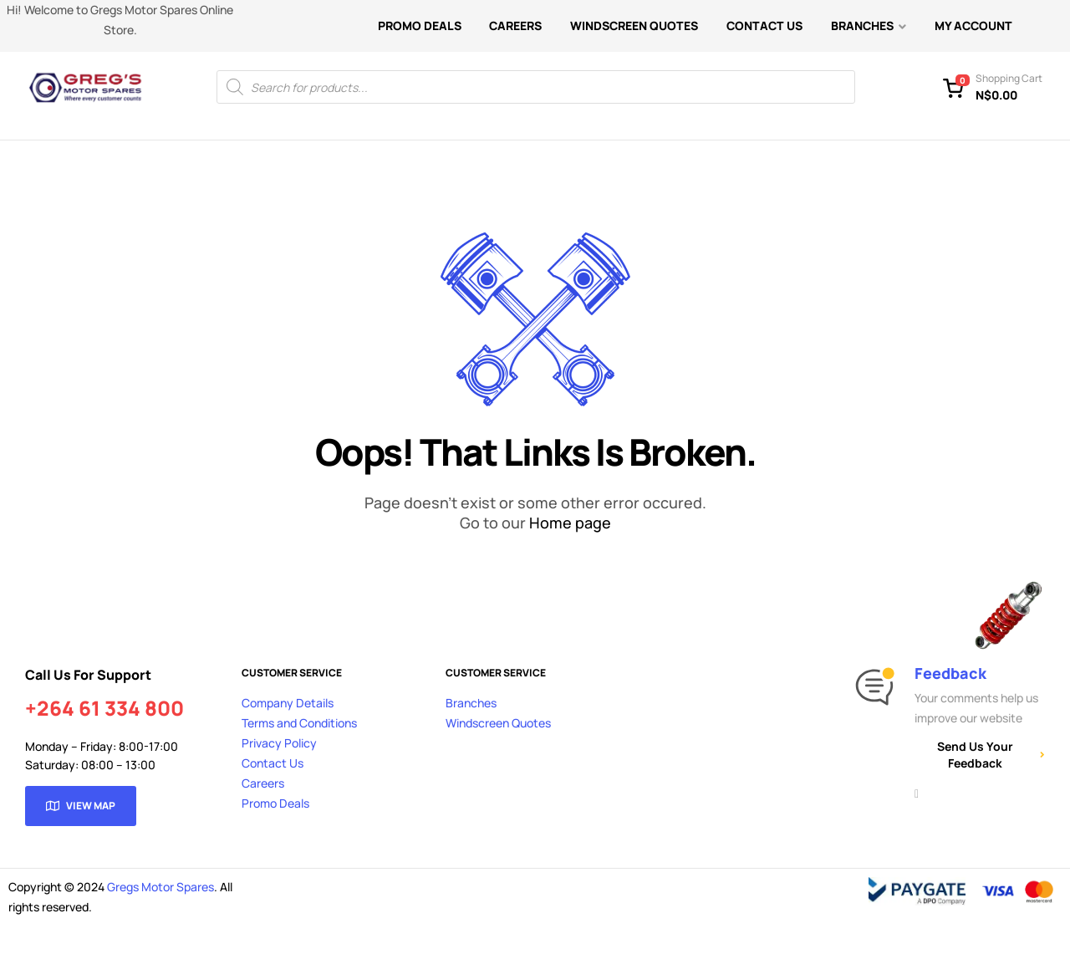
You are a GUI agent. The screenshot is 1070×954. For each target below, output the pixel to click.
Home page (570, 523)
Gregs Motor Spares (160, 887)
